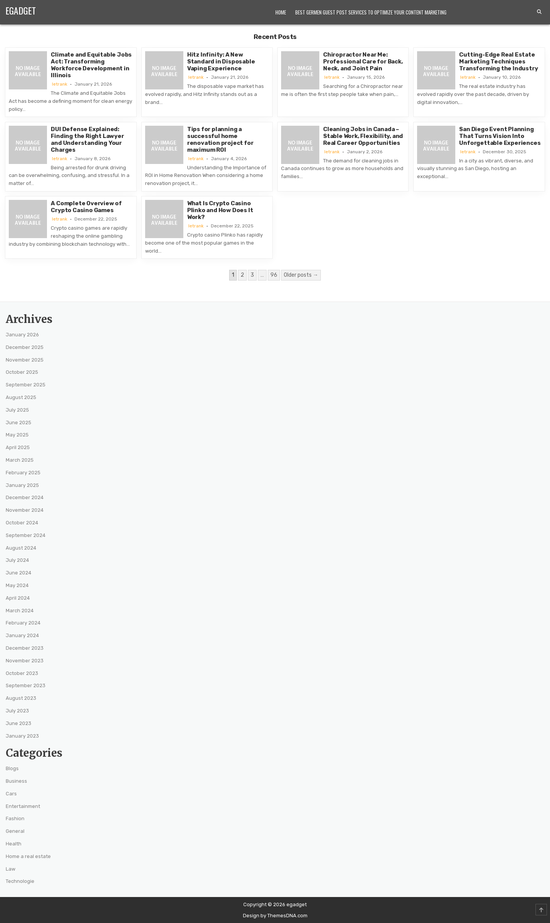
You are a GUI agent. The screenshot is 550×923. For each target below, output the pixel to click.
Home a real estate (28, 856)
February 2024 (23, 623)
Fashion (15, 818)
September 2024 (25, 535)
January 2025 (22, 485)
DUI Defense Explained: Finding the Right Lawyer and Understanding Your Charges (87, 139)
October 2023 (22, 673)
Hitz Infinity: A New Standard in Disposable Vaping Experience (221, 61)
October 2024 (22, 523)
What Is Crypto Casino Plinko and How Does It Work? (220, 210)
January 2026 (22, 334)
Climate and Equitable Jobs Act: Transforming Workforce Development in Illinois (91, 65)
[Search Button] (539, 12)
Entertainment (23, 806)
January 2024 (22, 635)
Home (280, 12)
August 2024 (21, 548)
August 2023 (21, 698)
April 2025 (18, 447)
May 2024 (17, 585)
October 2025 (22, 372)
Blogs (12, 768)
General (15, 831)
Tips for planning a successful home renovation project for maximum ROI (220, 139)
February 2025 (23, 472)
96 (273, 275)
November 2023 (25, 660)
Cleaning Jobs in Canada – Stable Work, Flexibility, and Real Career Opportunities (363, 136)
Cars (11, 793)
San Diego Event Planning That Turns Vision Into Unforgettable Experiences (499, 136)
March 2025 (20, 460)
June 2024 (18, 573)
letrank (59, 84)
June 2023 (18, 723)
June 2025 (18, 422)
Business (16, 781)
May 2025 (17, 435)
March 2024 (20, 610)
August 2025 (21, 397)
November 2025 (25, 360)
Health (13, 844)
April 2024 (18, 598)
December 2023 (25, 648)
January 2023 (22, 736)
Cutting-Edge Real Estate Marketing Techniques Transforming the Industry (498, 61)
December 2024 (25, 497)
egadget (20, 10)
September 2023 (25, 685)
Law (10, 869)
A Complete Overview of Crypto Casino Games (86, 207)
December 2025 (25, 347)
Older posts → (301, 275)
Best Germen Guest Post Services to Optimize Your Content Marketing (370, 12)
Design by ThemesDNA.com (275, 915)
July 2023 (17, 711)
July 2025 (17, 410)
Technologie (20, 881)
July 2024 (17, 560)
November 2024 (25, 510)
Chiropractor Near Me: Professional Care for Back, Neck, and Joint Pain (363, 61)
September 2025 (25, 385)
